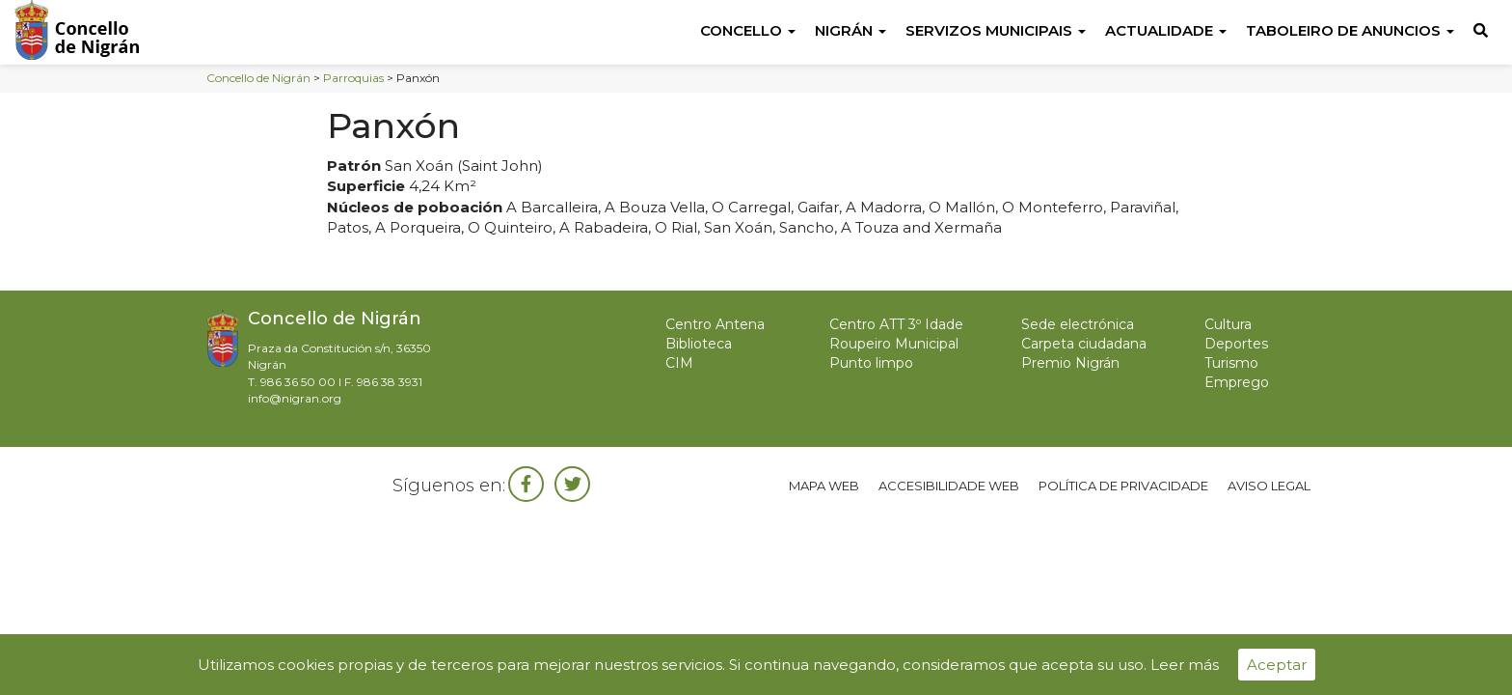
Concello (748, 30)
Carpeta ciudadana (1084, 343)
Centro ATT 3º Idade (896, 324)
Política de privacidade (1123, 485)
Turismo (1231, 363)
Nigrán (850, 30)
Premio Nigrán (1070, 363)
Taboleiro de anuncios (1350, 30)
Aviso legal (1269, 485)
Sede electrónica (1077, 324)
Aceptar (1277, 664)
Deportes (1236, 343)
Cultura (1228, 324)
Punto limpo (871, 363)
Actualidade (1166, 30)
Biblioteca (698, 343)
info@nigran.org (294, 398)
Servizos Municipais (995, 30)
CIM (679, 363)
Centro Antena (715, 324)
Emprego (1236, 382)
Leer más (1184, 664)
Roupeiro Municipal (893, 343)
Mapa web (824, 485)
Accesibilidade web (948, 485)
